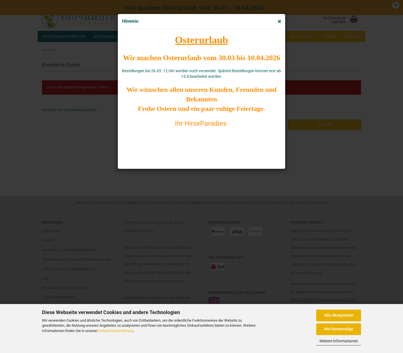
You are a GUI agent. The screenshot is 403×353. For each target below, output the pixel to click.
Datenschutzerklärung (115, 331)
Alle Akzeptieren (338, 315)
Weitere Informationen (338, 341)
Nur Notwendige (338, 329)
